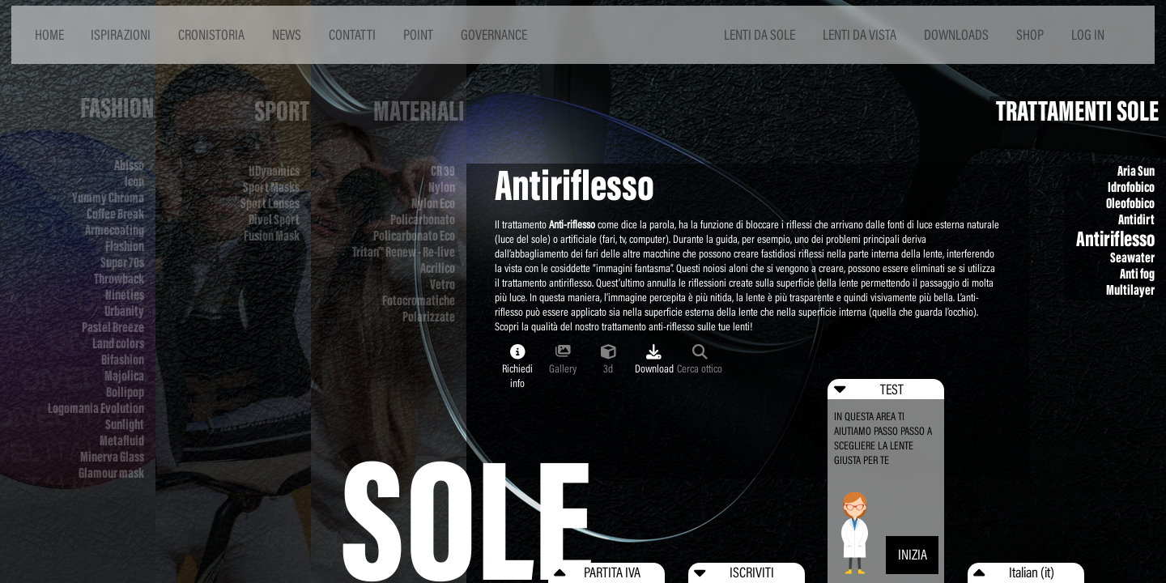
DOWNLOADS (956, 34)
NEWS (286, 34)
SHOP (1030, 34)
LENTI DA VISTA (859, 34)
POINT (418, 34)
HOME (49, 34)
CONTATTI (352, 34)
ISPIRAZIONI (121, 34)
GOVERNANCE (494, 34)
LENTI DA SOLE (759, 34)
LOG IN (1087, 34)
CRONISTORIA (211, 34)
